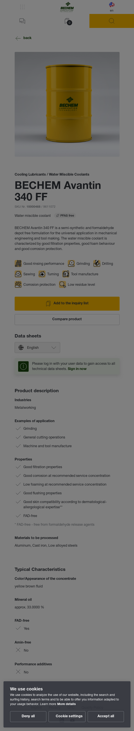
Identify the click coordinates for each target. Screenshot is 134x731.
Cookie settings (69, 716)
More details (66, 704)
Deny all (28, 716)
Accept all (105, 716)
